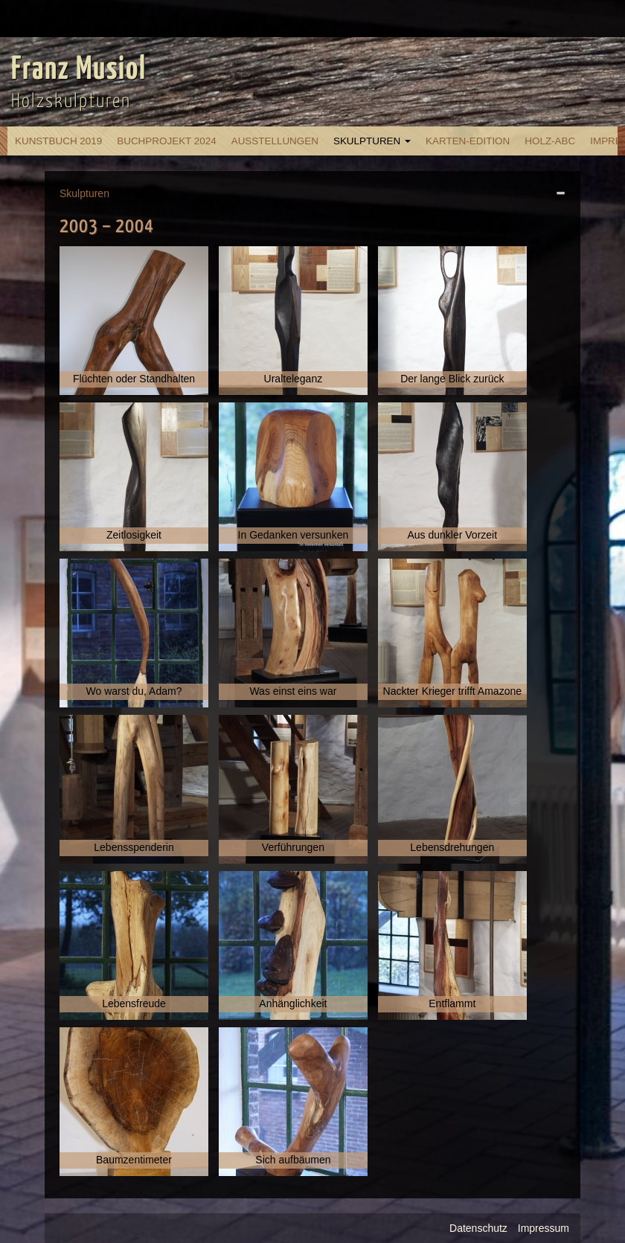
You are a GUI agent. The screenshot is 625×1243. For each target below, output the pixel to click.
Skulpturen (372, 141)
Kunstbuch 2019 (58, 141)
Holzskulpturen (71, 101)
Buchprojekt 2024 (166, 141)
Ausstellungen (274, 141)
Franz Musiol (79, 70)
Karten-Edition (468, 141)
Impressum (543, 1228)
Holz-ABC (550, 141)
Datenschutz (478, 1228)
